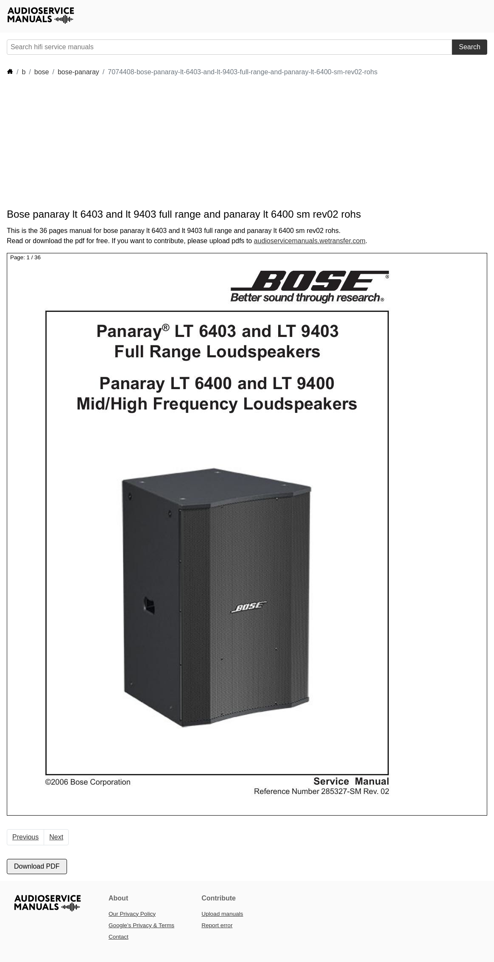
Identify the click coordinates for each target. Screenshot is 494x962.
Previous (25, 837)
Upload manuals (222, 914)
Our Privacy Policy (132, 914)
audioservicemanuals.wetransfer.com (310, 240)
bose (41, 72)
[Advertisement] (248, 142)
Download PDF (37, 866)
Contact (118, 937)
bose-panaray (78, 72)
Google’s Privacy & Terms (141, 925)
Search (469, 46)
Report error (216, 925)
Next (56, 837)
